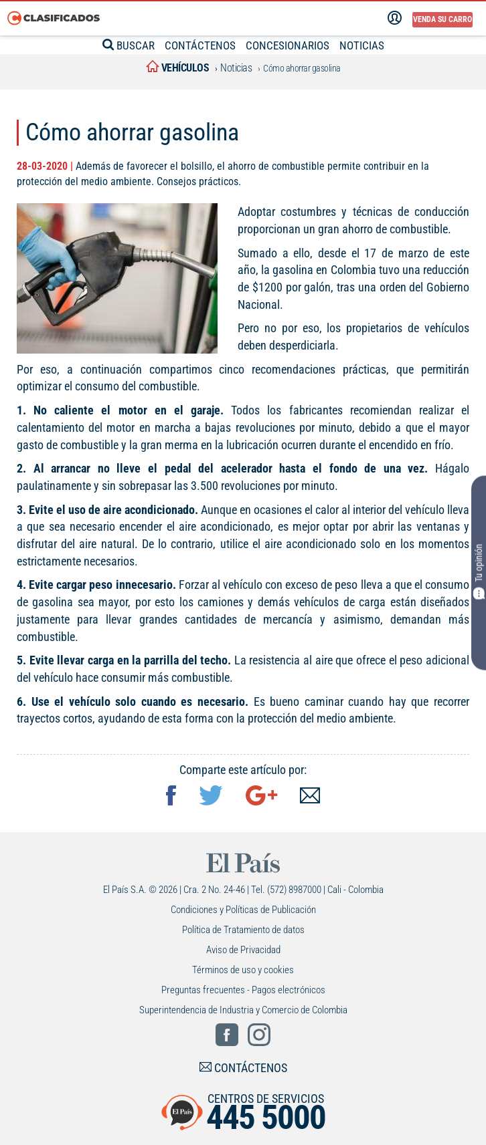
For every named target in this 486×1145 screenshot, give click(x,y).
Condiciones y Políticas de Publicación (243, 910)
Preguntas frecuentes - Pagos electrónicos (243, 990)
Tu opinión (478, 571)
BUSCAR (128, 45)
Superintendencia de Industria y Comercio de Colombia (243, 1010)
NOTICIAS (361, 45)
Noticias (236, 67)
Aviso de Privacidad (243, 950)
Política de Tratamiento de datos (243, 930)
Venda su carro (442, 19)
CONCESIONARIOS (287, 45)
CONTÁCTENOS (200, 45)
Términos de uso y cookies (243, 970)
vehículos (178, 67)
